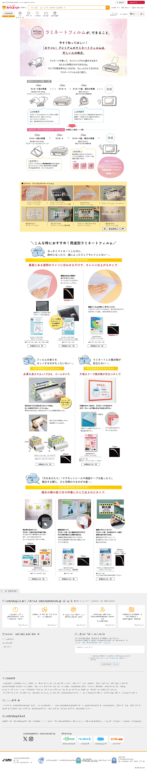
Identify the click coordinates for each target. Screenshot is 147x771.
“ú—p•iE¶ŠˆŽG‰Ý (95, 686)
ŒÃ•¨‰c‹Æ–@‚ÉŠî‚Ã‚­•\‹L (94, 721)
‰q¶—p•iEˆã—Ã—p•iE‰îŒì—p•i (76, 690)
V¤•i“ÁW (6, 705)
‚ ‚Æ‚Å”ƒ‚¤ (125, 14)
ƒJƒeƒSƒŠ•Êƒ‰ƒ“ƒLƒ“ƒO (69, 693)
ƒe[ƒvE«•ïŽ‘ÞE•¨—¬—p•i (13, 690)
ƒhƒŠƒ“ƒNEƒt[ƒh (111, 686)
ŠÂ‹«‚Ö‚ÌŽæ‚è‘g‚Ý (19, 721)
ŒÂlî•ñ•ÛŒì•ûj (35, 721)
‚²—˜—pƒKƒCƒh (7, 639)
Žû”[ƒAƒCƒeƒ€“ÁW (38, 709)
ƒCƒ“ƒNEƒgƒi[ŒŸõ (112, 693)
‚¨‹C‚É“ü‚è (37, 16)
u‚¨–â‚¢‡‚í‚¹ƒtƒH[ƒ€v (111, 658)
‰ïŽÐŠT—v (6, 721)
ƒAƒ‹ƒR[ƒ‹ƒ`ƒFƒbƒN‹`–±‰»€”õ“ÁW (16, 709)
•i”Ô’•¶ (29, 16)
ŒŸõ (107, 7)
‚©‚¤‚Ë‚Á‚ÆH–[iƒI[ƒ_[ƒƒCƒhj (45, 693)
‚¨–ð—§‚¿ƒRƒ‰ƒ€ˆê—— (45, 705)
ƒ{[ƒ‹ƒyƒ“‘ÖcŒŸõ (129, 693)
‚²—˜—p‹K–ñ (48, 721)
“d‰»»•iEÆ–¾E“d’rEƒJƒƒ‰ (47, 686)
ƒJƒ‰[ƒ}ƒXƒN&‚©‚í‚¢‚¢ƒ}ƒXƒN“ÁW (67, 705)
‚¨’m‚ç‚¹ (106, 721)
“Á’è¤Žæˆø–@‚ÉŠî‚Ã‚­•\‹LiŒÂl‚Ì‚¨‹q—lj (69, 721)
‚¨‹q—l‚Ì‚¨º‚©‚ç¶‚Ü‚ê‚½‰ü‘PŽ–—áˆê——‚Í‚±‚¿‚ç (92, 642)
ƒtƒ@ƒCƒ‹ (91, 683)
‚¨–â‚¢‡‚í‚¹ (6, 647)
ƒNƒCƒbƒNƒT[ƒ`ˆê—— (84, 709)
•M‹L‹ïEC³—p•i (79, 683)
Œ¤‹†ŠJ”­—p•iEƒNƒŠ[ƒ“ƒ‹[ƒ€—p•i (103, 690)
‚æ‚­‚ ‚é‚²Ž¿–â (6, 643)
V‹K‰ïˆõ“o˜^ (136, 2)
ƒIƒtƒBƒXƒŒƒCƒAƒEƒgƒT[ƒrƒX (24, 705)
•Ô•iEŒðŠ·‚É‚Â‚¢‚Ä (107, 601)
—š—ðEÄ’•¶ (20, 16)
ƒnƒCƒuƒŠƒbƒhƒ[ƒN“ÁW (113, 705)
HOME (23, 7)
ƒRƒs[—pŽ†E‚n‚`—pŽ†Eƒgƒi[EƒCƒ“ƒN (111, 683)
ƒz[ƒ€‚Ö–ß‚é (10, 591)
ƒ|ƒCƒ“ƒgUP (54, 16)
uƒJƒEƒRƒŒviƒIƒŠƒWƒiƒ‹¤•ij (14, 683)
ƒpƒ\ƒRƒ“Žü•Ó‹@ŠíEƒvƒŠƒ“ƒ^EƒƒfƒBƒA (17, 686)
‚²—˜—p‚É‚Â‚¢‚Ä (92, 601)
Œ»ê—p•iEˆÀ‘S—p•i (53, 690)
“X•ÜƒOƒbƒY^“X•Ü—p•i (34, 690)
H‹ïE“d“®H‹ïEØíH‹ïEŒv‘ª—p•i (16, 693)
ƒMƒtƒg (122, 686)
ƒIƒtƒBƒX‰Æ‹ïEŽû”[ (78, 686)
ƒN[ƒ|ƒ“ (46, 16)
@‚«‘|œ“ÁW (53, 709)
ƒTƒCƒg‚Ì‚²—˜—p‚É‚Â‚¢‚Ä (121, 721)
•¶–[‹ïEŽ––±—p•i (45, 683)
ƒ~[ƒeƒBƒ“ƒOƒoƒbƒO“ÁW (91, 705)
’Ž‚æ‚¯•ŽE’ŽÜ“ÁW (132, 705)
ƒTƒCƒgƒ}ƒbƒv (136, 721)
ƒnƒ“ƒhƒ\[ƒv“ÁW (67, 709)
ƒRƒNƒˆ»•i (32, 683)
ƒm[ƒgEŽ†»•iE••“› (62, 683)
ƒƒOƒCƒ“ (120, 2)
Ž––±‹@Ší (65, 686)
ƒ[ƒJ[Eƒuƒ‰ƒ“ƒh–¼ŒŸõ (91, 693)
